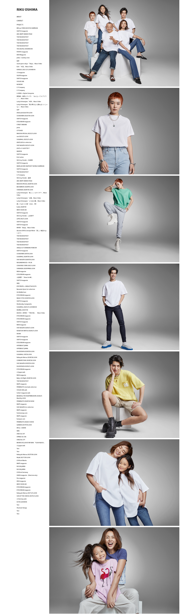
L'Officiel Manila (22, 460)
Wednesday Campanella (24, 304)
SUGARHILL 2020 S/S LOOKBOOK (27, 307)
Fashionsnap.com (22, 413)
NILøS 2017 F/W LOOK (23, 457)
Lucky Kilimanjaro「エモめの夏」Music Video (31, 201)
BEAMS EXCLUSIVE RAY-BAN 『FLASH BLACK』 (31, 443)
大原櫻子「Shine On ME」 (25, 277)
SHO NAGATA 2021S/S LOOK (25, 145)
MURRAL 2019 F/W (22, 310)
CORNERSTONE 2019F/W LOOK (26, 360)
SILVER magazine (22, 75)
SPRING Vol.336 (21, 437)
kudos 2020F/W (21, 207)
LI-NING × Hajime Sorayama (25, 93)
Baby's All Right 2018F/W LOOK (26, 378)
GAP (18, 61)
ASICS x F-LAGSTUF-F (23, 148)
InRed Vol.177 (21, 440)
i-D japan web (21, 445)
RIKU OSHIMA (27, 9)
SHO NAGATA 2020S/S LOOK (25, 328)
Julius (18, 127)
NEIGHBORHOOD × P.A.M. (24, 262)
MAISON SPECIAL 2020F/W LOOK (27, 184)
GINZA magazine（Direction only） (27, 475)
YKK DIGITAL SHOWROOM (25, 49)
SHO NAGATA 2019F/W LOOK (26, 363)
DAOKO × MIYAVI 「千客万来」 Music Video (31, 313)
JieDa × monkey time (23, 58)
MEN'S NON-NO (22, 210)
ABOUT (19, 17)
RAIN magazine (21, 271)
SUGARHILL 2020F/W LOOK (25, 257)
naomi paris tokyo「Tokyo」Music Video (29, 64)
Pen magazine (21, 478)
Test (18, 448)
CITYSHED (20, 130)
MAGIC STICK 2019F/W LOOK (25, 298)
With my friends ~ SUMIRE (25, 160)
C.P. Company (21, 87)
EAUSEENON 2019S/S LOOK (25, 366)
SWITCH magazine (22, 31)
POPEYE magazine (22, 52)
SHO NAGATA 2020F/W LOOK (26, 259)
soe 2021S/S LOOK (22, 136)
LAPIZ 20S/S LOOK (22, 219)
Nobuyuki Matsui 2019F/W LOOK (27, 357)
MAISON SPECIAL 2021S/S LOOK (27, 133)
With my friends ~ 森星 (24, 178)
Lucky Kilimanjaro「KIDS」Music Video (29, 101)
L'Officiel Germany (22, 472)
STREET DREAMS (22, 124)
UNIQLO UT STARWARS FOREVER (27, 248)
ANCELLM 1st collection (24, 142)
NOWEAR (19, 84)
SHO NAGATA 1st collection (25, 407)
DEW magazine (21, 481)
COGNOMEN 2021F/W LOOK (25, 116)
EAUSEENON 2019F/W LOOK (25, 351)
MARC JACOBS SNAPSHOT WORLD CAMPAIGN (30, 166)
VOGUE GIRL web (22, 390)
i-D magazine (21, 72)
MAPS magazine (22, 384)
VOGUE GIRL (20, 81)
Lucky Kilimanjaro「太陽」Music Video (29, 198)
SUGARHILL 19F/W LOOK (24, 354)
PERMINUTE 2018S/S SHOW (25, 422)
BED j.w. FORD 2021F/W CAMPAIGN (27, 28)
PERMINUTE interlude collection (27, 387)
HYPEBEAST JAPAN (22, 345)
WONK (19, 334)
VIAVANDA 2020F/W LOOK (25, 190)
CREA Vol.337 (21, 434)
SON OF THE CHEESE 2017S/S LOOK (28, 496)
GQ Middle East (21, 292)
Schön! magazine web (23, 393)
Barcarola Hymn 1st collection (26, 289)
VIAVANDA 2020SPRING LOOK (26, 268)
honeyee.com (21, 419)
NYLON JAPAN (21, 466)
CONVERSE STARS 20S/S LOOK (26, 265)
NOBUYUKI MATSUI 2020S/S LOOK (27, 331)
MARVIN (19, 151)
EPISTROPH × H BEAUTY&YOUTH (26, 286)
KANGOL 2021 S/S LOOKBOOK (26, 69)
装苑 (18, 283)
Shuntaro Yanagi (22, 508)
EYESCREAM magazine (23, 122)
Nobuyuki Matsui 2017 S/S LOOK (27, 493)
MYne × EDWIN (21, 428)
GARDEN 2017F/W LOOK (24, 425)
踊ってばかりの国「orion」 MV (26, 204)
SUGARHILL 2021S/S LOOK (25, 139)
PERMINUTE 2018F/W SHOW (25, 401)
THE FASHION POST (23, 37)
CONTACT (20, 21)
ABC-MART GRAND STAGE (24, 34)
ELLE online (20, 157)
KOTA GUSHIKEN (22, 502)
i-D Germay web (21, 499)
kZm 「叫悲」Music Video (25, 67)
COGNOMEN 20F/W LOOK (25, 254)
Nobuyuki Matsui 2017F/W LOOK (27, 454)
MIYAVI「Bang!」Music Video (26, 228)
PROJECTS (20, 25)
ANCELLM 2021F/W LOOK (24, 113)
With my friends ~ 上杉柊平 (25, 216)
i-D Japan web (21, 372)
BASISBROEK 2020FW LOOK (25, 187)
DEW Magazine (21, 55)
